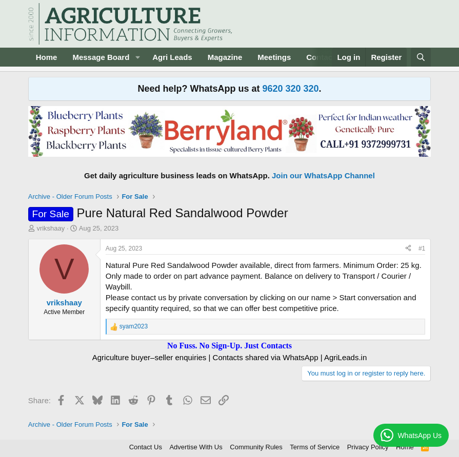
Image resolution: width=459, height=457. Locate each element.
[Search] (421, 57)
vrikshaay (50, 228)
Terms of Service (315, 447)
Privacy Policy (368, 447)
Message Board (100, 57)
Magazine (225, 57)
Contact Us (145, 447)
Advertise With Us (195, 447)
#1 (421, 248)
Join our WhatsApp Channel (323, 175)
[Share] (408, 249)
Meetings (274, 57)
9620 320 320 (290, 89)
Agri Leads (172, 57)
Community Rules (256, 447)
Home (46, 57)
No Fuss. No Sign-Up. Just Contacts (229, 345)
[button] (137, 57)
